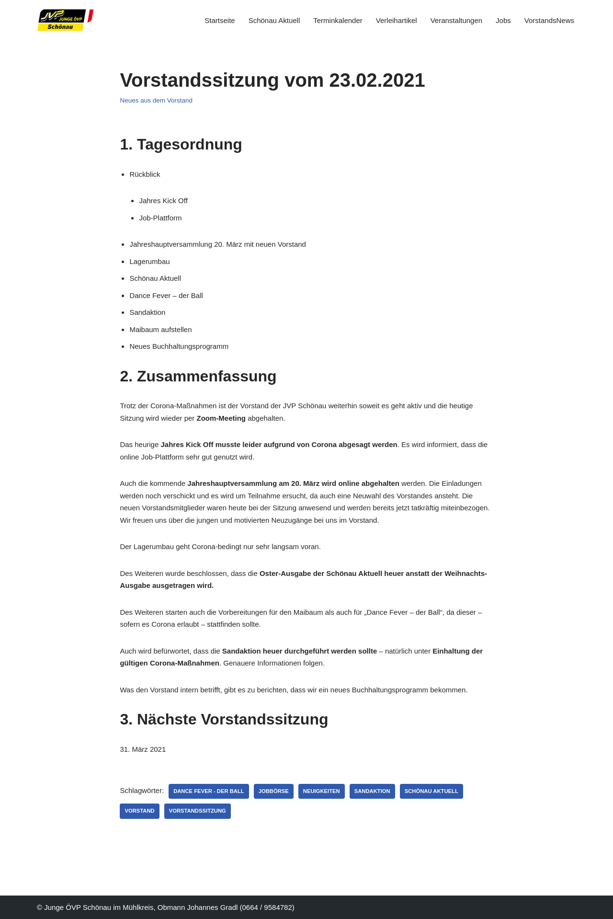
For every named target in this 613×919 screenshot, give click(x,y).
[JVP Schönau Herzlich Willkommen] (65, 20)
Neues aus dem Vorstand (156, 100)
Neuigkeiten (321, 791)
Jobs (503, 20)
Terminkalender (338, 20)
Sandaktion (372, 791)
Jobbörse (274, 791)
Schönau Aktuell (274, 20)
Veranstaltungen (456, 20)
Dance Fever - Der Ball (208, 791)
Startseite (219, 20)
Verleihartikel (396, 20)
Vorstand (139, 811)
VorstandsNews (549, 20)
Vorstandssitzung (197, 811)
